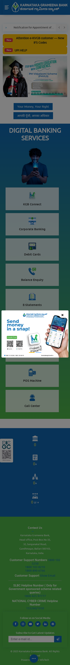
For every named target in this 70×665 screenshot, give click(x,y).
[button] (6, 334)
